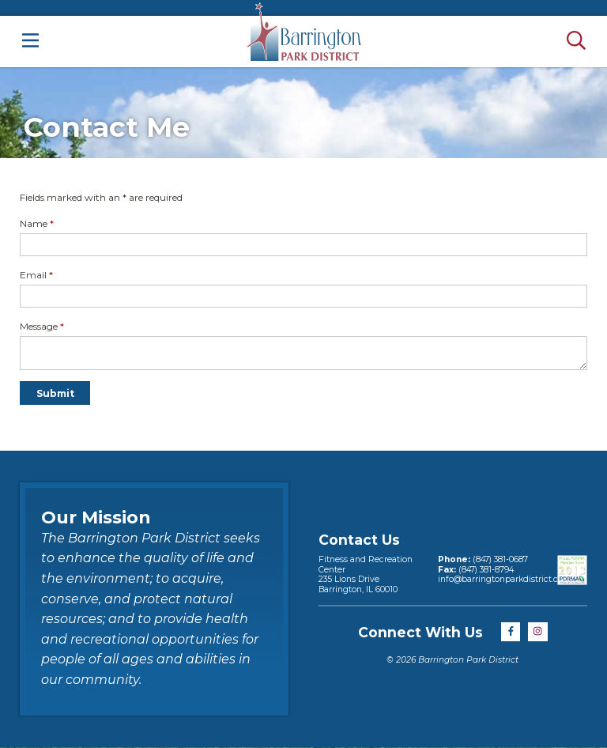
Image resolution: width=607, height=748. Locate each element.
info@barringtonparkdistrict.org (502, 579)
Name (37, 223)
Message (42, 326)
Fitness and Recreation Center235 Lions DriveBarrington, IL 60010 (366, 574)
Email (36, 275)
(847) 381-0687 (500, 559)
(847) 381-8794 (486, 570)
